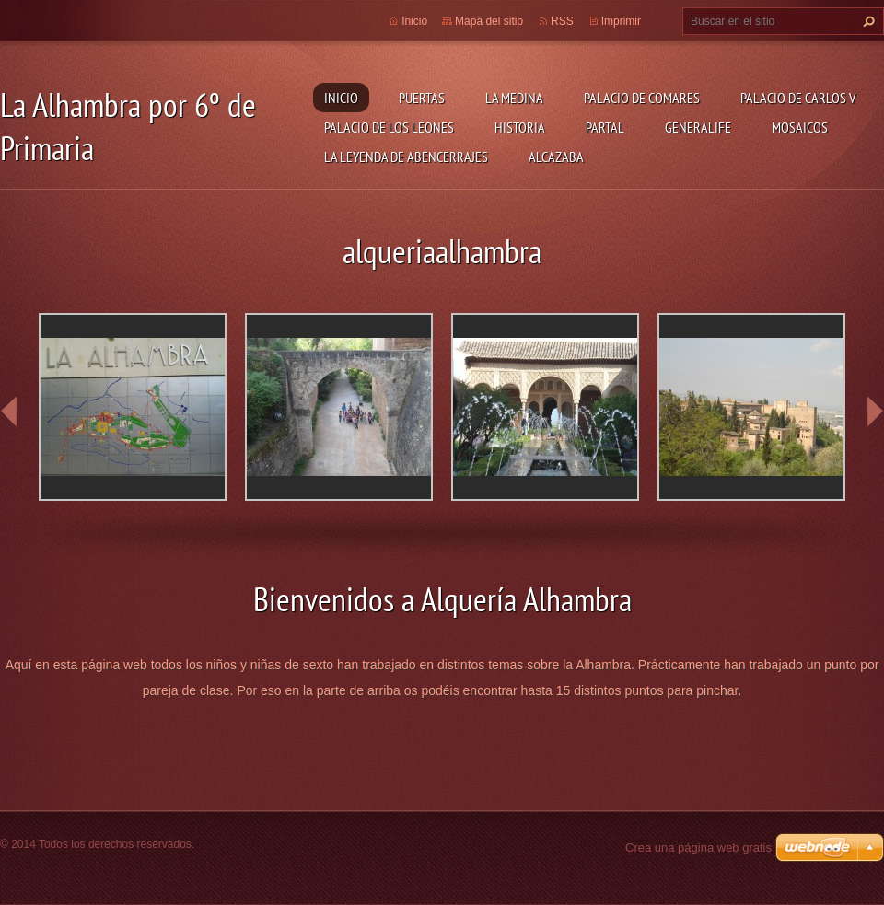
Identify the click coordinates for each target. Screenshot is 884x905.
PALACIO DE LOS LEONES (389, 127)
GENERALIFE (698, 127)
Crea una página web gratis (698, 847)
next (875, 411)
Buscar (866, 21)
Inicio (341, 97)
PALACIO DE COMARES (642, 97)
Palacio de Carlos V (797, 97)
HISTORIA (519, 127)
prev (9, 411)
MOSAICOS (800, 127)
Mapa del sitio (489, 21)
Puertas (422, 97)
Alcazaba (556, 156)
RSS (562, 21)
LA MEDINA (514, 97)
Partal (605, 127)
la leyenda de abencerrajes (406, 156)
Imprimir (621, 21)
